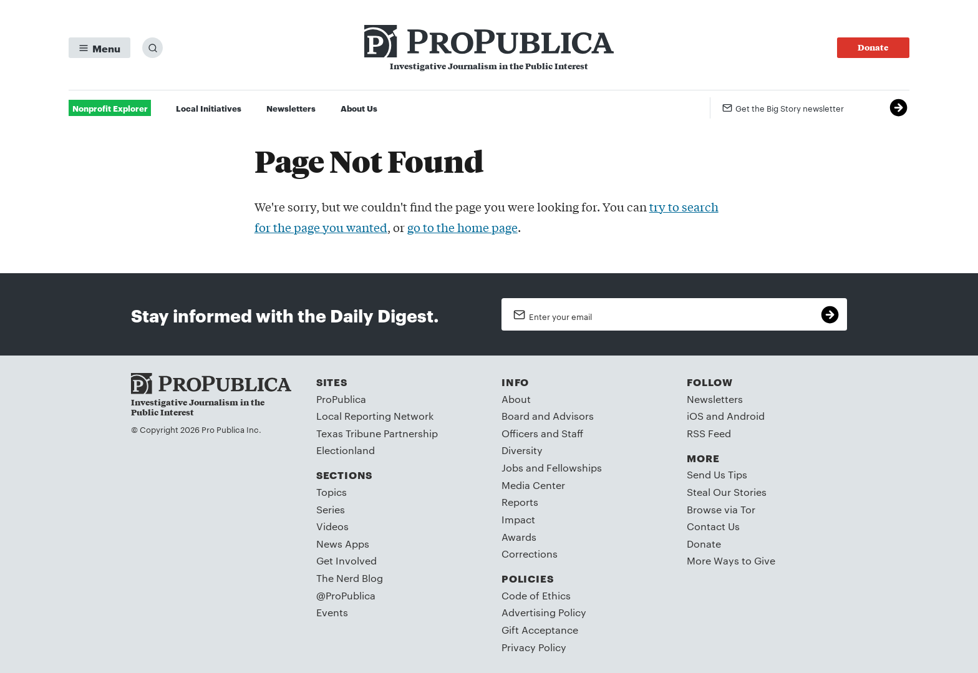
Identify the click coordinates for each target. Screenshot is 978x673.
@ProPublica (345, 595)
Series (330, 509)
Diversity (522, 450)
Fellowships (574, 467)
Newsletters (291, 108)
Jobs (512, 467)
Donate (704, 543)
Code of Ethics (536, 595)
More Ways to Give (731, 560)
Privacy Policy (533, 647)
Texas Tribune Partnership (377, 433)
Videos (332, 526)
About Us (359, 108)
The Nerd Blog (349, 577)
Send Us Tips (717, 474)
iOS (695, 415)
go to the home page (462, 227)
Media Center (533, 484)
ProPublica (341, 398)
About (516, 398)
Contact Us (713, 526)
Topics (331, 491)
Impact (518, 519)
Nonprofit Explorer (110, 108)
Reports (519, 501)
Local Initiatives (208, 108)
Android (746, 415)
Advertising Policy (543, 612)
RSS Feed (709, 433)
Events (332, 612)
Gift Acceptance (539, 629)
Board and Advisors (547, 415)
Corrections (529, 553)
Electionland (345, 450)
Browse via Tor (721, 509)
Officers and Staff (542, 433)
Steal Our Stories (727, 491)
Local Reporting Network (374, 415)
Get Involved (346, 560)
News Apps (342, 543)
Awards (518, 536)
